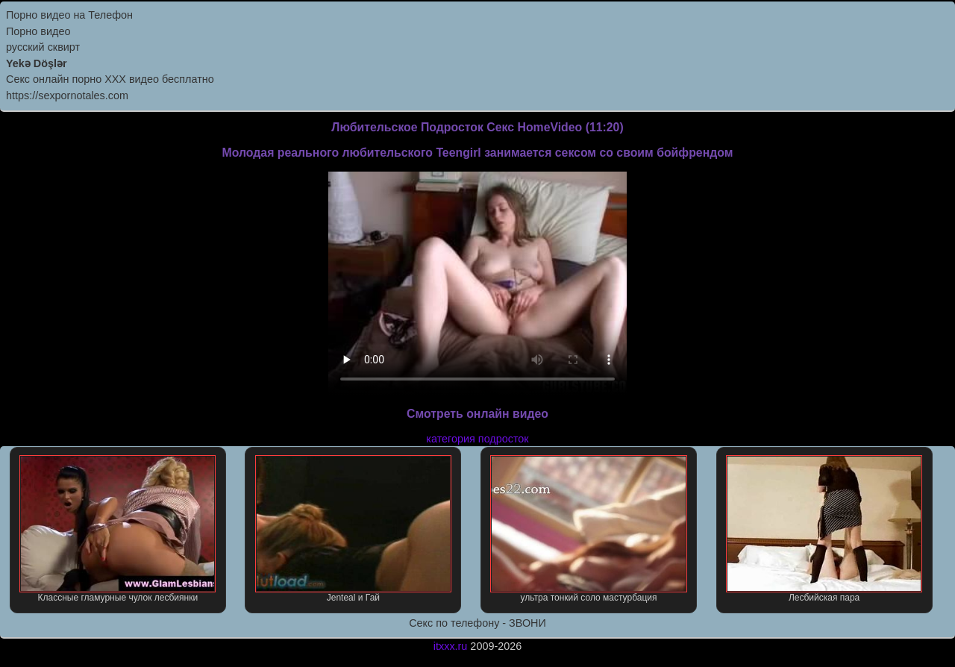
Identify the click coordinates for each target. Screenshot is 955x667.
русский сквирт (43, 47)
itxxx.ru (450, 646)
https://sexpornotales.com (67, 95)
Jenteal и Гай (353, 529)
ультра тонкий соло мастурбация (588, 529)
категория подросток (477, 439)
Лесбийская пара (824, 529)
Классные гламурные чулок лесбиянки (117, 529)
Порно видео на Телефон (69, 15)
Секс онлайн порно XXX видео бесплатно (110, 79)
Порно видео (38, 31)
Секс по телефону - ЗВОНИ (477, 623)
